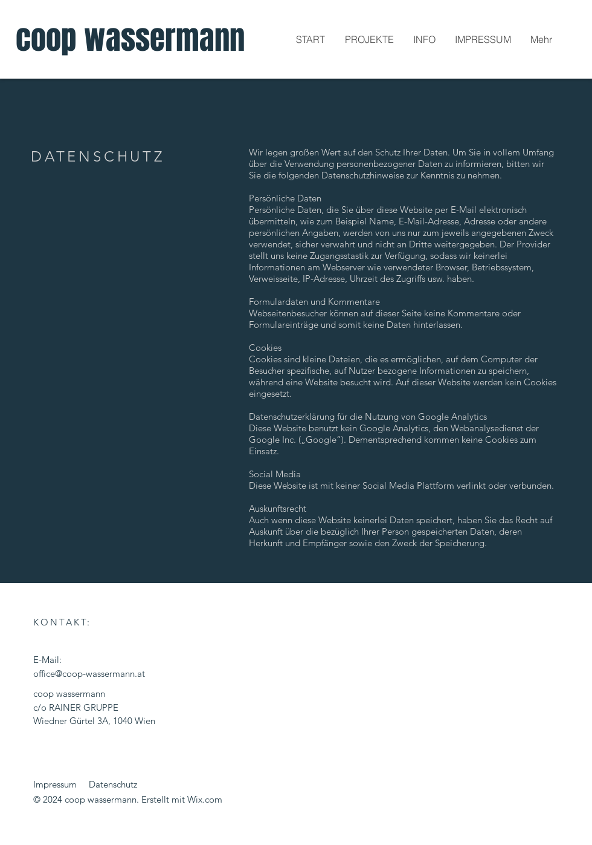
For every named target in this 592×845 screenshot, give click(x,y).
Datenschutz (113, 784)
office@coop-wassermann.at (89, 673)
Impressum (55, 784)
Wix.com (204, 799)
